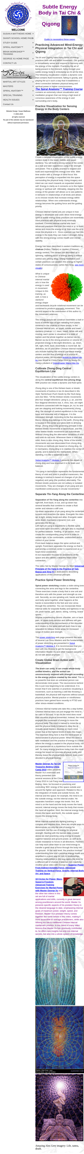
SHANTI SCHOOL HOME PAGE (18, 38)
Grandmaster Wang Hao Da (66, 363)
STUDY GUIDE (10, 42)
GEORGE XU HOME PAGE (16, 58)
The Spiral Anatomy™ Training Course (59, 89)
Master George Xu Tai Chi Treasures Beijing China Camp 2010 (48, 767)
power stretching (47, 637)
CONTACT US (9, 63)
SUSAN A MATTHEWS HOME (17, 33)
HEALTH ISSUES (11, 100)
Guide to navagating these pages (59, 39)
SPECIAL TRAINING (12, 95)
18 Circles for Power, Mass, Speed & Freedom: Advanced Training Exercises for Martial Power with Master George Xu (49, 885)
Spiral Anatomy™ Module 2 (48, 460)
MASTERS (8, 86)
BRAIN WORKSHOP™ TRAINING (14, 52)
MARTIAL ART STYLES (14, 82)
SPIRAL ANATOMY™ (13, 47)
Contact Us (8, 104)
